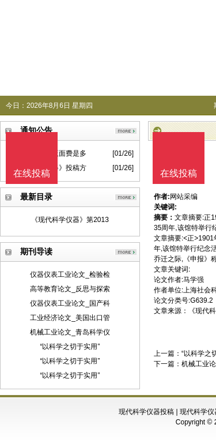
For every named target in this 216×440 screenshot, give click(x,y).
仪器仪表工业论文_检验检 (70, 274)
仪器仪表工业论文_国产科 (70, 303)
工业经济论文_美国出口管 (70, 318)
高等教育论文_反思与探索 (70, 289)
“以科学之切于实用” (70, 347)
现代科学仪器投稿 (146, 412)
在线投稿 (178, 173)
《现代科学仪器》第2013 (70, 220)
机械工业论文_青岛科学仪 (70, 332)
